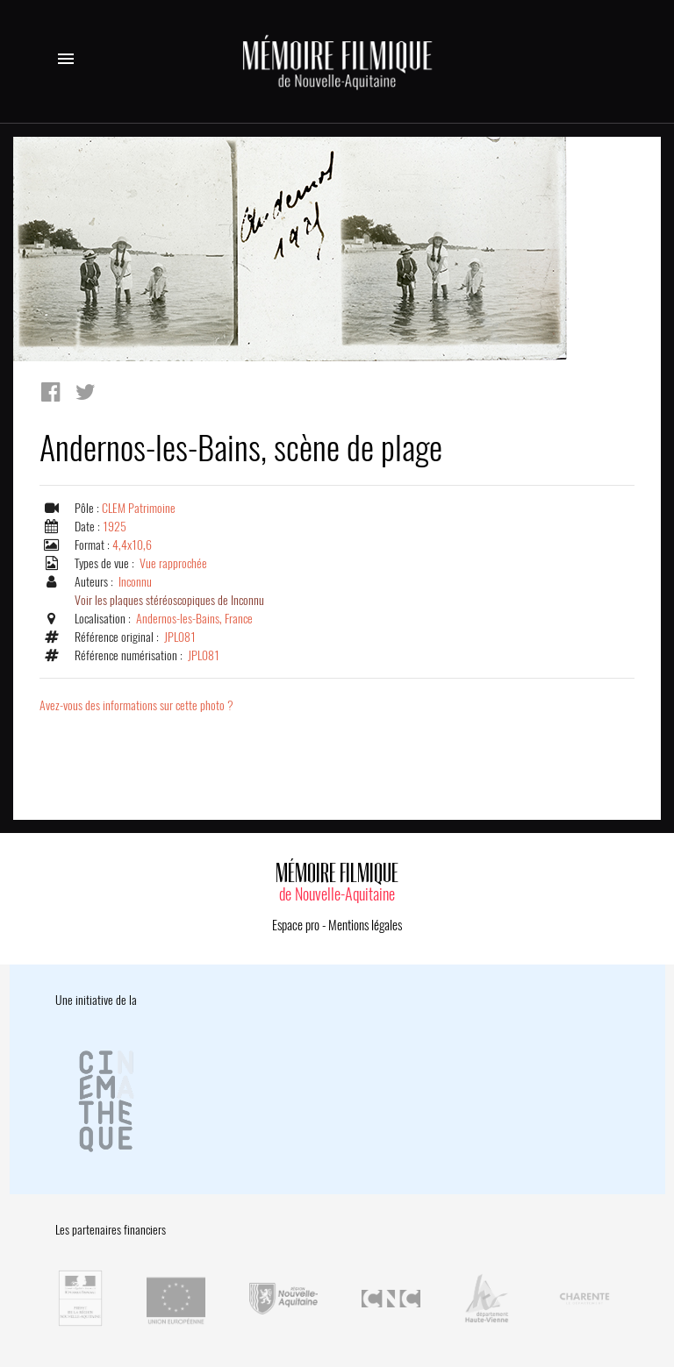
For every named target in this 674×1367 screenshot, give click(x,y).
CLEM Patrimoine (139, 508)
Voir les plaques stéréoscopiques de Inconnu (169, 600)
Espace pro (295, 925)
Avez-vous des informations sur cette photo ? (136, 705)
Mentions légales (365, 925)
